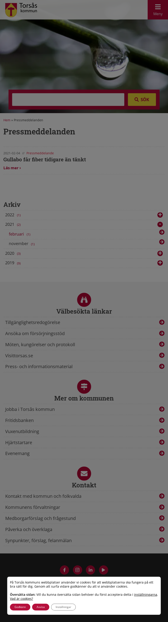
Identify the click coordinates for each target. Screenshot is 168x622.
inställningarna (145, 595)
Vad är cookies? (21, 599)
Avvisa (41, 607)
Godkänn (20, 607)
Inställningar (63, 607)
